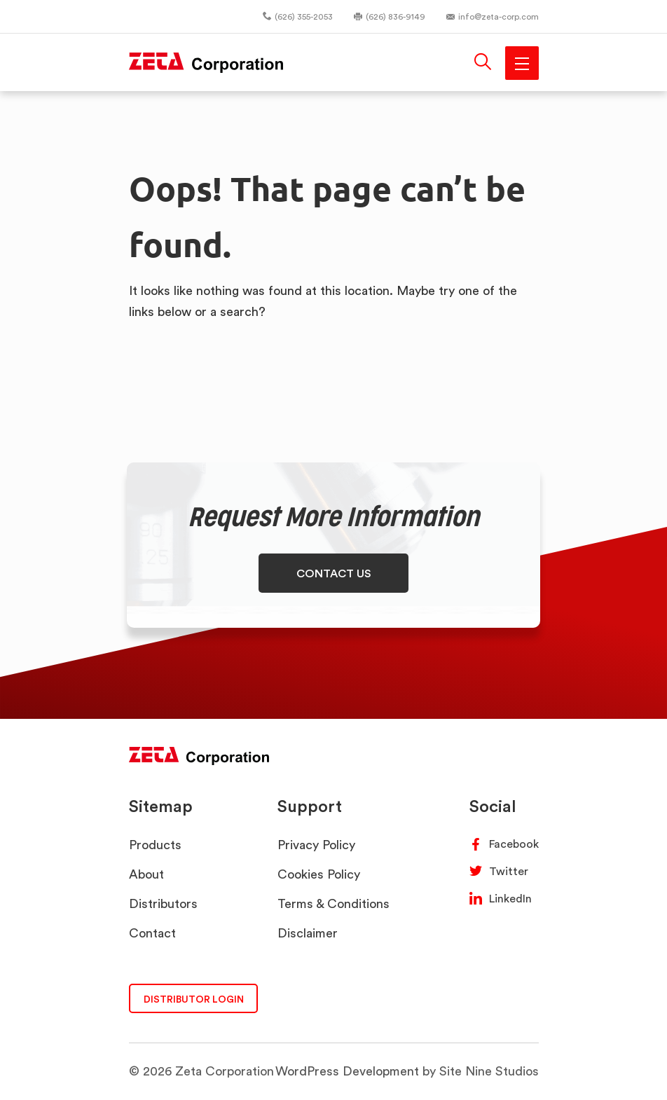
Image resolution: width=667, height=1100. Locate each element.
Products (155, 844)
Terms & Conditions (333, 903)
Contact (152, 933)
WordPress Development (347, 1071)
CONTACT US (333, 573)
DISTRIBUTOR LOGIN (194, 999)
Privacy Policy (316, 844)
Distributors (163, 903)
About (146, 874)
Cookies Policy (318, 874)
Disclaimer (307, 933)
